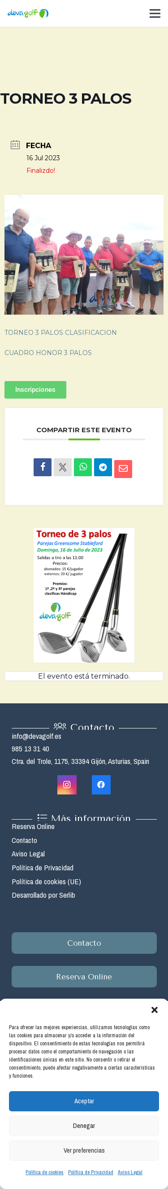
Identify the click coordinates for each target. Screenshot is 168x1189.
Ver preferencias (84, 1150)
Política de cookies (45, 1172)
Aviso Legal (130, 1172)
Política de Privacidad (90, 1172)
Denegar (84, 1125)
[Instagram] (67, 784)
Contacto (24, 840)
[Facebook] (101, 784)
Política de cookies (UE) (46, 881)
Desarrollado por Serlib (43, 895)
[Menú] (154, 13)
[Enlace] (28, 13)
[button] (154, 1009)
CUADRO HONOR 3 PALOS (48, 353)
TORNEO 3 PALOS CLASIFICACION (60, 333)
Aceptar (84, 1101)
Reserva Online (33, 826)
